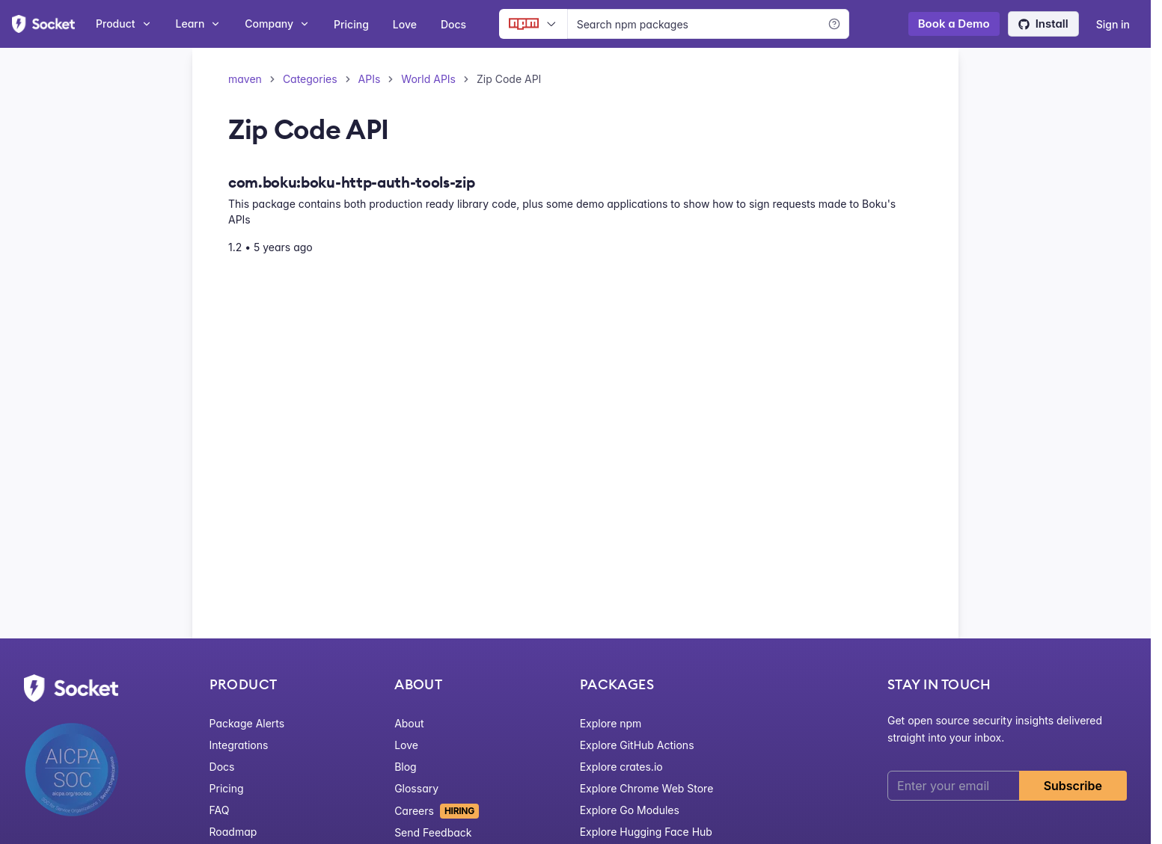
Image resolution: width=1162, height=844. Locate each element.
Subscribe (1073, 785)
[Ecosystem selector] (533, 24)
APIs (369, 79)
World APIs (428, 79)
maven (245, 79)
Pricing (351, 24)
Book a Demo (954, 23)
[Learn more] (834, 24)
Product (124, 23)
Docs (453, 24)
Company (277, 23)
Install (1043, 23)
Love (405, 24)
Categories (310, 79)
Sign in (1113, 24)
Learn (198, 23)
